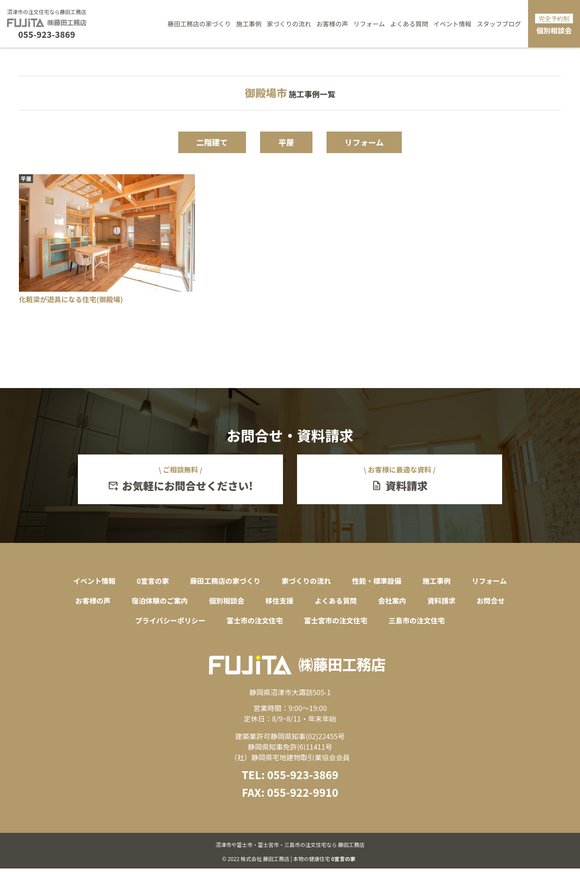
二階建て (204, 142)
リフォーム (369, 23)
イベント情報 (452, 23)
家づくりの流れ (289, 23)
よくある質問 (409, 23)
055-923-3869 (46, 34)
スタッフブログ (499, 23)
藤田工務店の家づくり (199, 23)
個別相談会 (554, 25)
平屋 (286, 142)
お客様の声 (332, 23)
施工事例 (249, 23)
